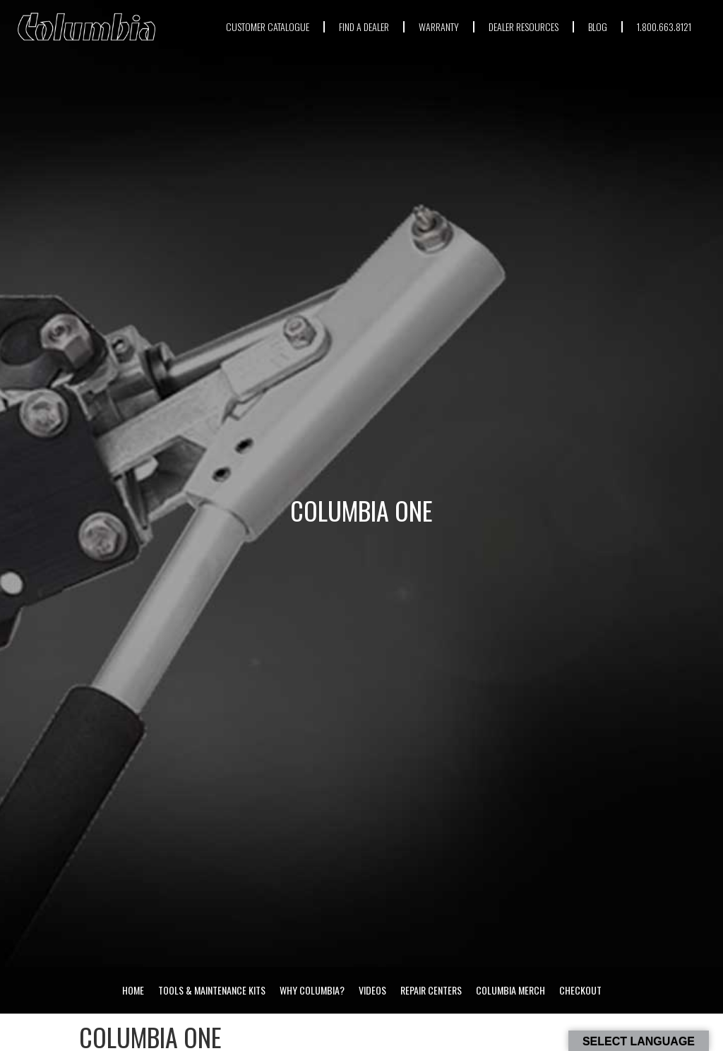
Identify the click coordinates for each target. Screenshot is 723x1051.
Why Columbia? (312, 990)
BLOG (597, 26)
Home (133, 990)
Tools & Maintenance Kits (211, 990)
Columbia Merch (510, 990)
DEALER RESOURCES (523, 26)
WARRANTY (439, 26)
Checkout (580, 990)
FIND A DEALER (364, 26)
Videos (372, 990)
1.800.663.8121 (664, 26)
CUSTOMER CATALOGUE (267, 26)
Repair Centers (431, 990)
